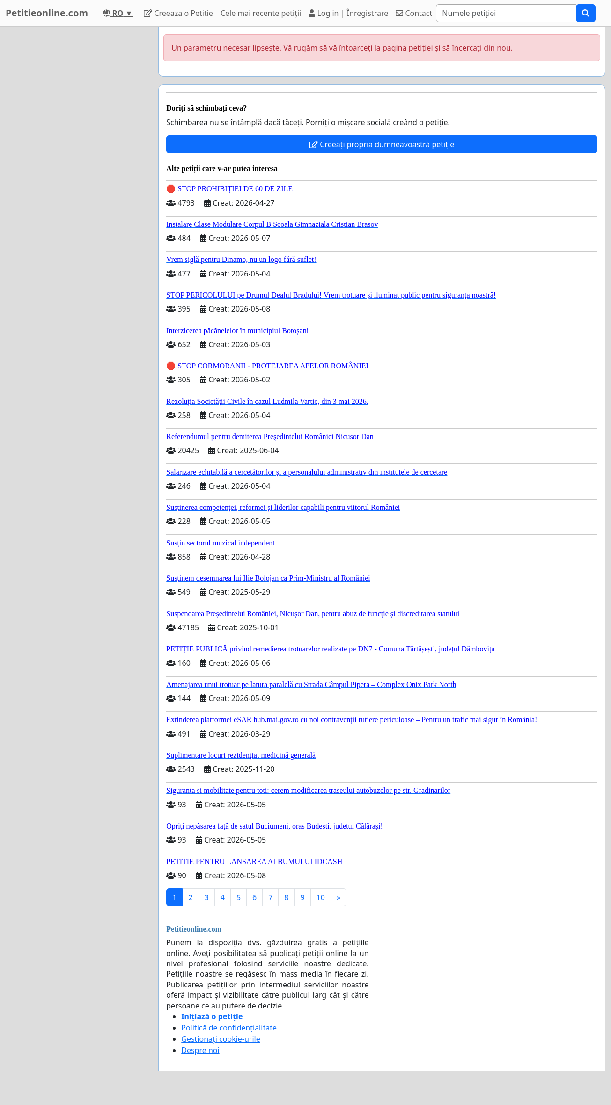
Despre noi (200, 1050)
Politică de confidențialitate (229, 1028)
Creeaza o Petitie (178, 13)
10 (321, 897)
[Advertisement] (76, 167)
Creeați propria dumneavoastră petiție (381, 144)
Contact (414, 13)
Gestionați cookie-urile (220, 1039)
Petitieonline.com (47, 13)
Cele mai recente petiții (261, 13)
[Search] (506, 13)
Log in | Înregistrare (348, 13)
